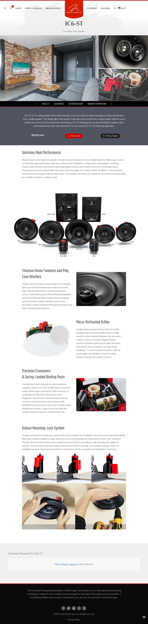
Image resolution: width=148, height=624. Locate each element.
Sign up (73, 564)
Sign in (65, 564)
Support (92, 8)
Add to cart (73, 135)
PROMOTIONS (53, 8)
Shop (18, 8)
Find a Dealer (33, 8)
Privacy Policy (74, 619)
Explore (105, 8)
